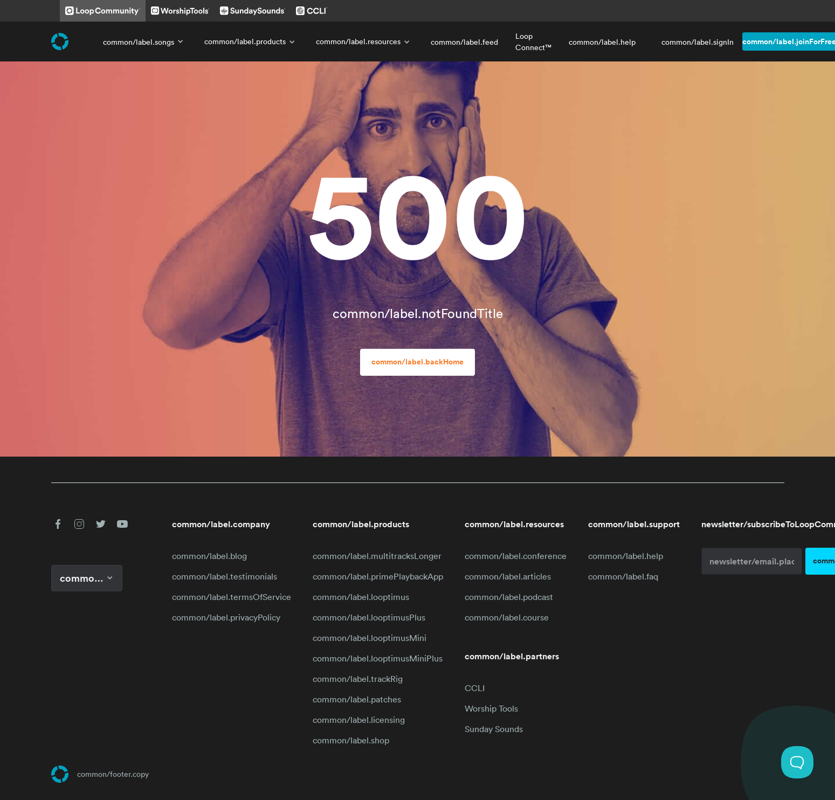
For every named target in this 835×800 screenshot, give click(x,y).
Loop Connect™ (533, 41)
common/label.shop (351, 740)
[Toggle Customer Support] (797, 762)
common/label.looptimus (361, 596)
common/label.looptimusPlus (369, 617)
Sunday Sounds (494, 728)
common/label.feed (464, 42)
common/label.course (507, 617)
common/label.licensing (359, 719)
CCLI (475, 687)
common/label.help (602, 42)
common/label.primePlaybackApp (378, 576)
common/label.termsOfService (231, 596)
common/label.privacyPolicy (226, 617)
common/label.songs (145, 41)
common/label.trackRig (358, 678)
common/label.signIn (697, 42)
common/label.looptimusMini (369, 637)
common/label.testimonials (224, 576)
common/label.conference (516, 555)
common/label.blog (209, 555)
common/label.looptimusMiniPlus (378, 658)
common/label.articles (508, 576)
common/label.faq (623, 576)
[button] (57, 524)
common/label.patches (357, 699)
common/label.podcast (509, 596)
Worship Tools (491, 708)
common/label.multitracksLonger (377, 555)
